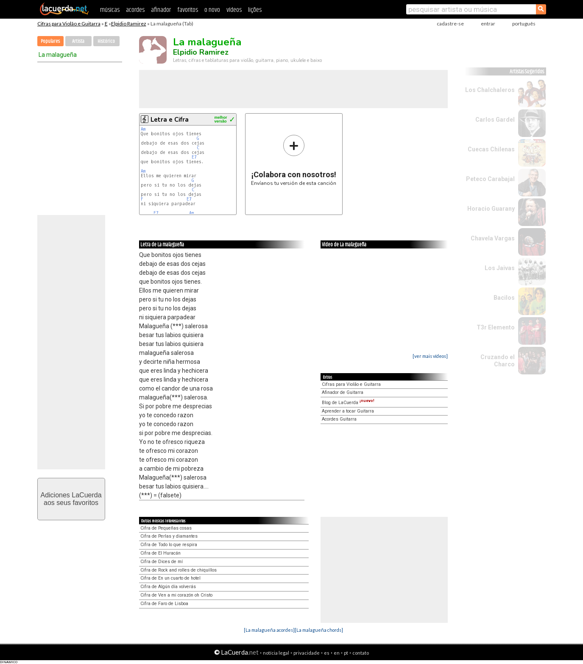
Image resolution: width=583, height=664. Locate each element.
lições (255, 10)
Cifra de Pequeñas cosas (166, 528)
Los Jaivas (500, 268)
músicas (110, 10)
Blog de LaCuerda (348, 402)
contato (360, 653)
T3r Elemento (496, 327)
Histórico (106, 41)
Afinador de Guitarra (342, 392)
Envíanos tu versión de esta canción (293, 160)
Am (143, 129)
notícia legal (276, 653)
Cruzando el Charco (497, 361)
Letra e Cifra (170, 119)
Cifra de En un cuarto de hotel (170, 578)
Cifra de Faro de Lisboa (164, 603)
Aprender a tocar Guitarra (348, 411)
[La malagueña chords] (319, 630)
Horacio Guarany (491, 208)
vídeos (234, 10)
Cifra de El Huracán (160, 553)
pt (346, 653)
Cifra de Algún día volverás (168, 586)
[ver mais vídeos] (430, 356)
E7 (194, 157)
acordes (135, 10)
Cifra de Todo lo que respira (168, 544)
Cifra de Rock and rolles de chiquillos (178, 570)
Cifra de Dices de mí (161, 561)
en (337, 653)
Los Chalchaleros (490, 89)
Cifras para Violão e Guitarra (68, 23)
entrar (488, 23)
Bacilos (504, 297)
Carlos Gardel (495, 119)
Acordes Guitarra (339, 419)
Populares (50, 41)
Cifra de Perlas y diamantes (169, 536)
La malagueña (58, 54)
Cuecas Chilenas (491, 149)
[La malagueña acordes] (269, 630)
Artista (78, 41)
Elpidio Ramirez (128, 23)
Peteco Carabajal (490, 179)
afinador (161, 10)
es (326, 653)
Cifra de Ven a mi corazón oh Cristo (176, 595)
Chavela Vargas (493, 238)
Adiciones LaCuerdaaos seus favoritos (70, 498)
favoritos (187, 10)
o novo (212, 10)
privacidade (306, 653)
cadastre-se (450, 23)
